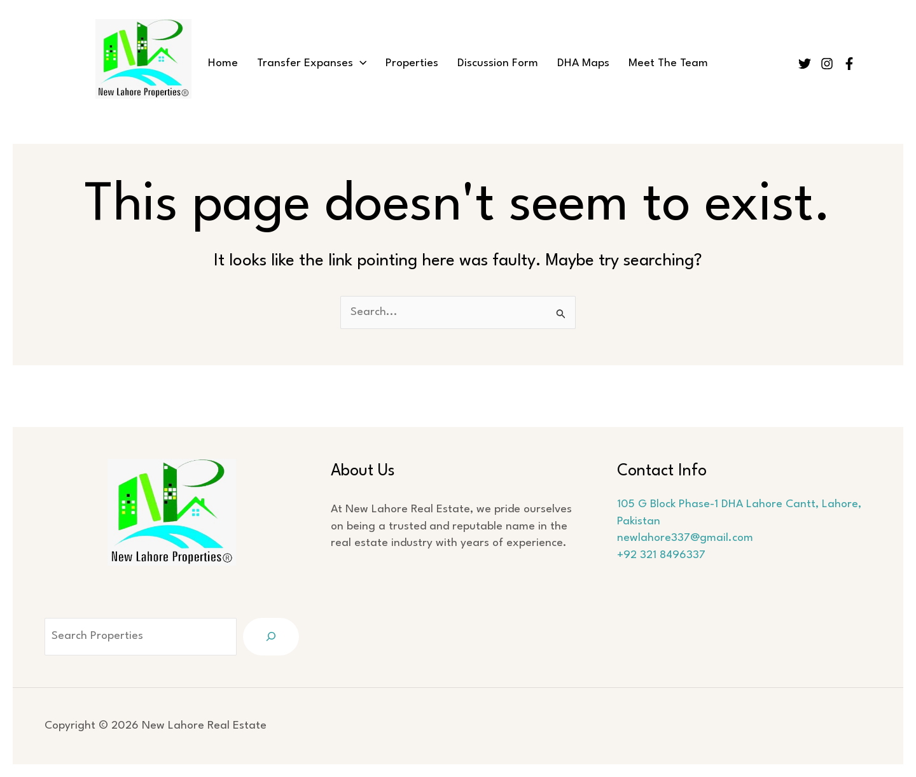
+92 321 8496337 (661, 555)
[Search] (271, 636)
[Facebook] (849, 63)
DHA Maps (583, 63)
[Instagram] (827, 63)
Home (223, 63)
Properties (411, 63)
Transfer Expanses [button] (311, 63)
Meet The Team (668, 63)
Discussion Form (497, 63)
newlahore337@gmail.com (685, 538)
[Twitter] (804, 63)
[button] (359, 63)
